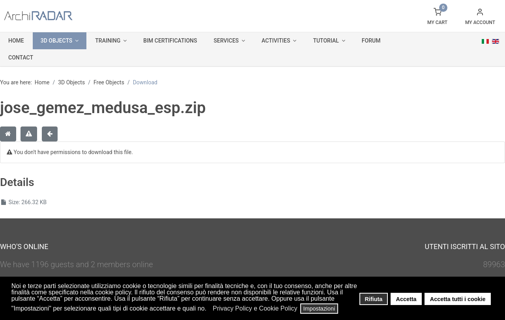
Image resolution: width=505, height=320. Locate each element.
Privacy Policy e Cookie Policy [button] (255, 308)
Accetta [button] (406, 299)
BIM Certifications (170, 40)
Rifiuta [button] (374, 299)
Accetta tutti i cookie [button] (458, 299)
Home (16, 40)
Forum (371, 40)
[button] (208, 309)
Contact (20, 57)
